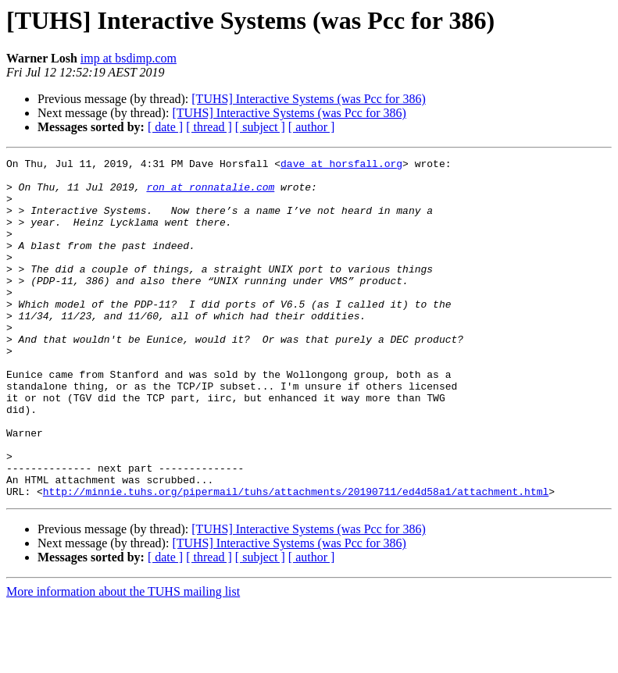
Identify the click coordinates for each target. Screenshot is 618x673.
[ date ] (165, 127)
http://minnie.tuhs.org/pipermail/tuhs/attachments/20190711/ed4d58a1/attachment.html (295, 559)
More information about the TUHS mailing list (123, 659)
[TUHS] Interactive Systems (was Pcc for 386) (308, 98)
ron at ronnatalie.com (210, 194)
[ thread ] (209, 127)
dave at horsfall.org (341, 165)
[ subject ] (260, 127)
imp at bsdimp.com (128, 58)
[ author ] (311, 127)
